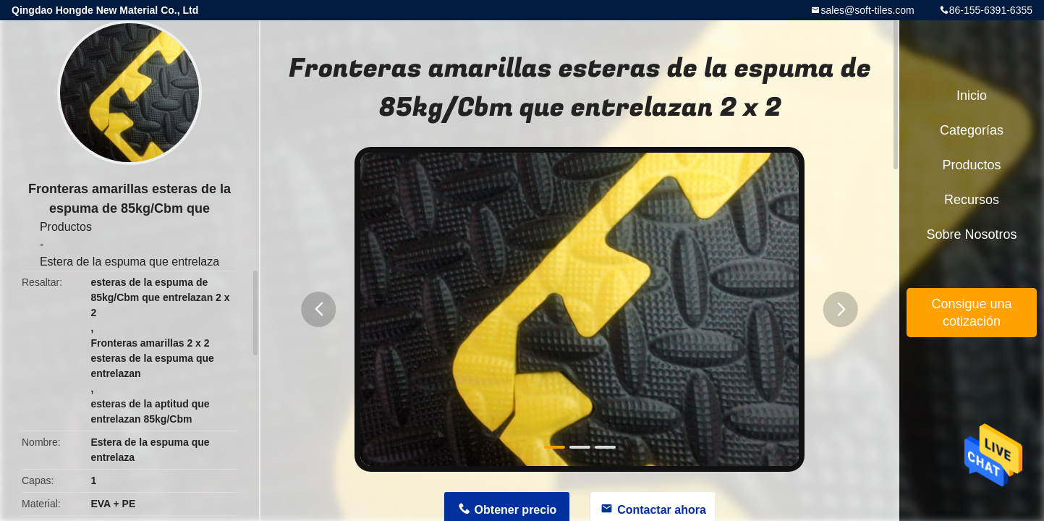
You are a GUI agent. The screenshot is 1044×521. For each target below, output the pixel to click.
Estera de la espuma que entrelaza (129, 261)
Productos (66, 227)
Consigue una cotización (971, 313)
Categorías (971, 130)
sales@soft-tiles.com (867, 10)
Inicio (971, 95)
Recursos (971, 199)
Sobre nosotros (971, 234)
